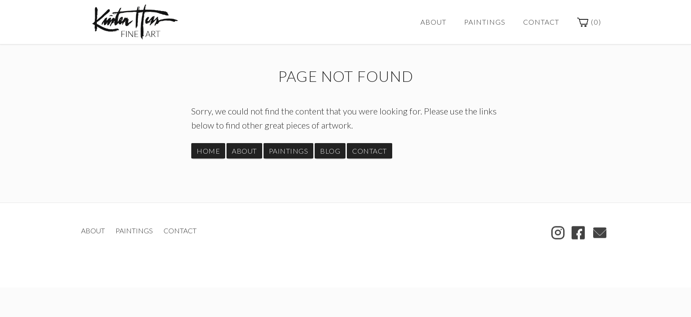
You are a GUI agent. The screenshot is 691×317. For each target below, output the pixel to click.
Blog (330, 151)
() (589, 22)
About (433, 22)
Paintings (484, 22)
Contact (541, 22)
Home (208, 151)
